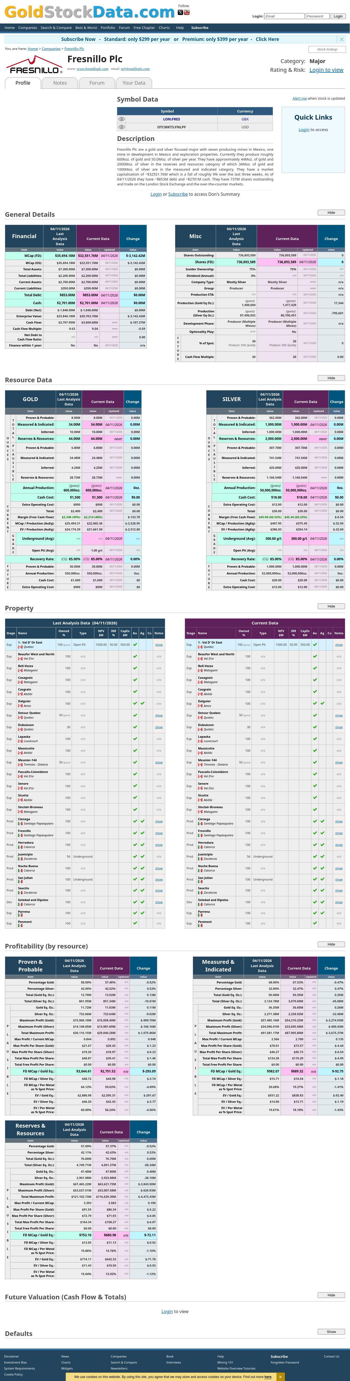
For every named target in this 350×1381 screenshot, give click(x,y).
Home (10, 27)
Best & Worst (86, 27)
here (268, 1377)
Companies (27, 27)
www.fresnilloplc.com (92, 69)
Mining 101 (225, 1362)
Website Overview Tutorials (236, 1368)
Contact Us (331, 1356)
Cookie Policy (13, 1374)
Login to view (326, 69)
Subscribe (178, 194)
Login (156, 194)
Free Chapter (144, 27)
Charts (164, 27)
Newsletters (119, 1368)
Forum (124, 27)
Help (180, 27)
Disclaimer (11, 1356)
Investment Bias (15, 1362)
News (63, 1356)
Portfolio (108, 27)
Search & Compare (56, 27)
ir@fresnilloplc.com (135, 69)
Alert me (300, 98)
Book (169, 1356)
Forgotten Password (285, 1362)
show (159, 644)
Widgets (65, 1368)
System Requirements (19, 1368)
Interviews (172, 1362)
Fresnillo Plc (74, 48)
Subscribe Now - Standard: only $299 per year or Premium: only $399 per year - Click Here (170, 39)
